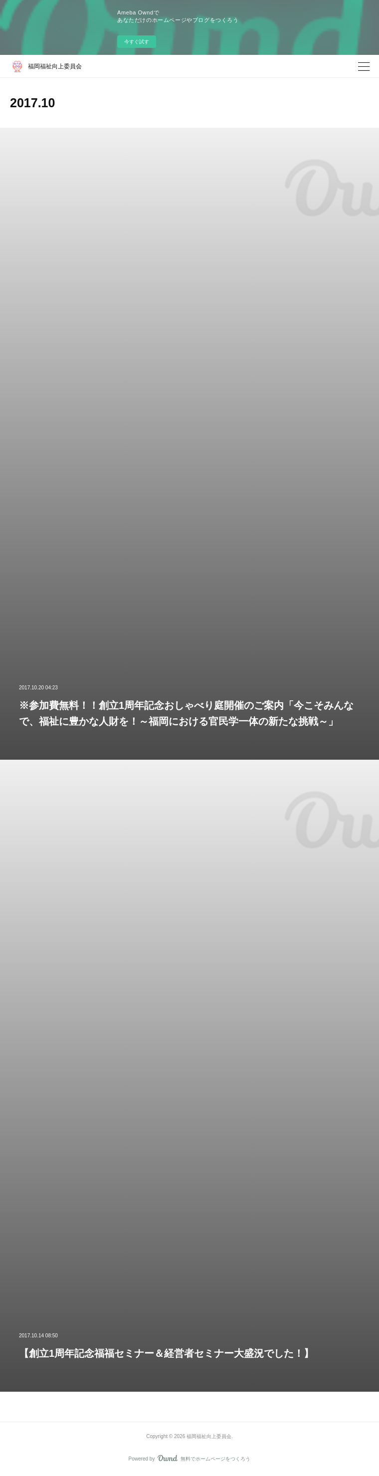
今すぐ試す (136, 41)
